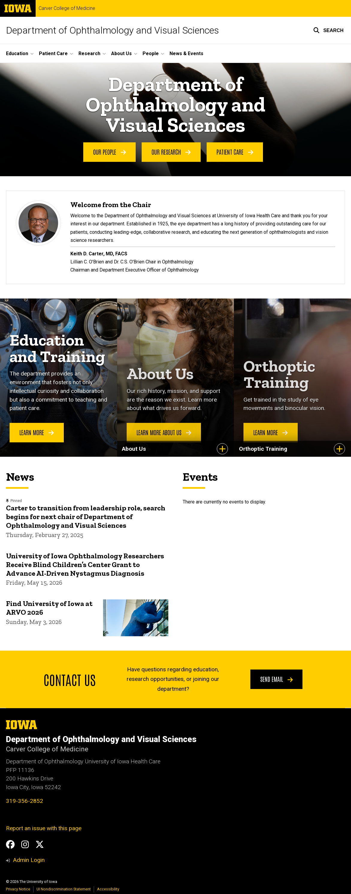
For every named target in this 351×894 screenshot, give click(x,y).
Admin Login (29, 860)
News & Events (186, 53)
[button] (328, 30)
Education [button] (17, 53)
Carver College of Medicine (67, 8)
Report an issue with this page (43, 828)
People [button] (151, 53)
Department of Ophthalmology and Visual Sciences (112, 30)
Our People (109, 152)
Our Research (171, 152)
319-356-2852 (24, 800)
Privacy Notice (18, 889)
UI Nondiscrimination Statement (64, 889)
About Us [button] (121, 53)
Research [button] (89, 53)
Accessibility (108, 889)
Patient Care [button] (53, 53)
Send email (276, 679)
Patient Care (235, 152)
